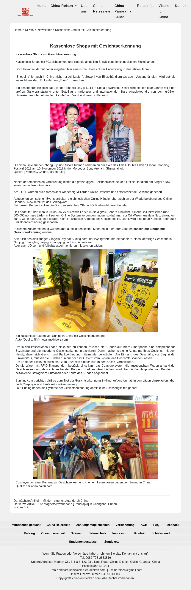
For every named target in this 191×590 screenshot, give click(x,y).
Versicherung (125, 524)
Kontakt (181, 6)
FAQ (156, 524)
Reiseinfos (145, 6)
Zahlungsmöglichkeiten (93, 524)
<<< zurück (21, 507)
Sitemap (76, 533)
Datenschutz (97, 533)
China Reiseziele (101, 8)
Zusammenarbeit (53, 533)
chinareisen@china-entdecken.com (82, 570)
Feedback (172, 524)
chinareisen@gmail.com (126, 570)
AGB (144, 524)
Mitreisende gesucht (26, 524)
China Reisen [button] (62, 6)
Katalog (29, 533)
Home (41, 6)
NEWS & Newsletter (38, 29)
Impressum (120, 533)
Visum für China (164, 11)
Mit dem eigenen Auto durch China (65, 500)
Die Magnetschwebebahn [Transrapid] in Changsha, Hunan (78, 504)
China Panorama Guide (123, 11)
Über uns (85, 8)
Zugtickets (111, 541)
